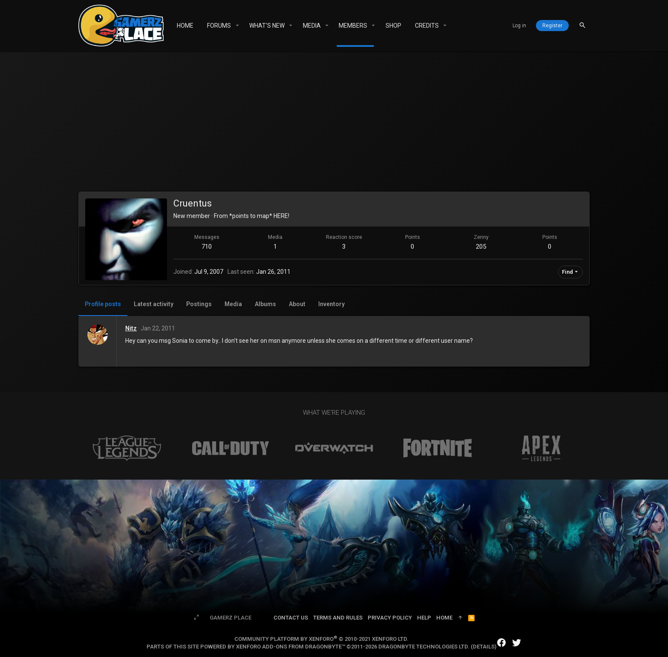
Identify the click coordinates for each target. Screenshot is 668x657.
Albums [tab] (265, 304)
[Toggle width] (196, 617)
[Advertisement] (334, 123)
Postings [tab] (199, 304)
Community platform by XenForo (321, 639)
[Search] (582, 25)
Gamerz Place (230, 617)
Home (444, 617)
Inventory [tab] (331, 304)
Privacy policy (390, 617)
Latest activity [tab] (153, 304)
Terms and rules (338, 617)
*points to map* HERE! (259, 215)
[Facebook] (501, 642)
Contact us (291, 617)
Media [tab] (233, 304)
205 (481, 246)
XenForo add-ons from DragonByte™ (290, 646)
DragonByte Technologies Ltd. (423, 646)
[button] (237, 25)
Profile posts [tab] (103, 304)
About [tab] (297, 304)
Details (484, 646)
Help (424, 617)
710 (207, 246)
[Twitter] (517, 642)
